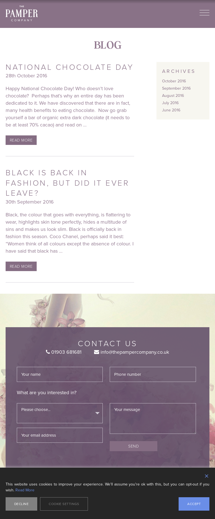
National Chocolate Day (70, 66)
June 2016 (171, 110)
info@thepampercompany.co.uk (131, 352)
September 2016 (176, 88)
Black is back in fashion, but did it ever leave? (67, 182)
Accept (194, 503)
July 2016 (170, 103)
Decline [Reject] (21, 503)
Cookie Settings (64, 503)
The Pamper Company (22, 13)
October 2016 (174, 81)
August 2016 (173, 96)
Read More (21, 140)
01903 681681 (63, 352)
